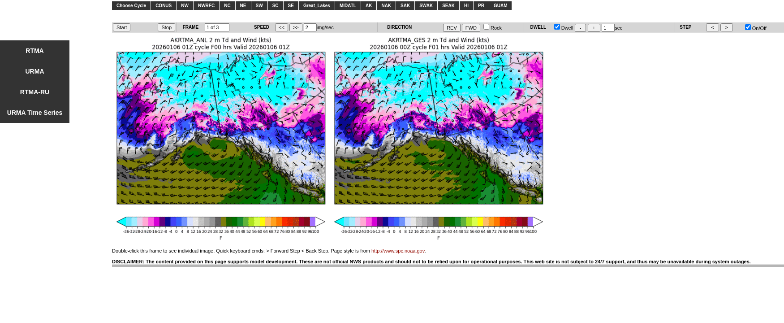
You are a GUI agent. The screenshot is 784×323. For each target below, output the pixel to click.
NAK (386, 5)
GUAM (501, 5)
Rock (492, 28)
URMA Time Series (35, 112)
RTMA (34, 50)
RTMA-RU (34, 92)
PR (481, 5)
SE (291, 5)
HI (466, 5)
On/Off (756, 28)
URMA (35, 71)
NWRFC (206, 5)
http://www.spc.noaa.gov (397, 250)
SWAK (426, 5)
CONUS (163, 5)
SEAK (448, 5)
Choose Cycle (131, 5)
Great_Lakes (316, 5)
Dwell (563, 28)
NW (185, 5)
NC (227, 5)
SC (275, 5)
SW (259, 5)
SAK (405, 5)
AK (369, 5)
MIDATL (348, 5)
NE (243, 5)
